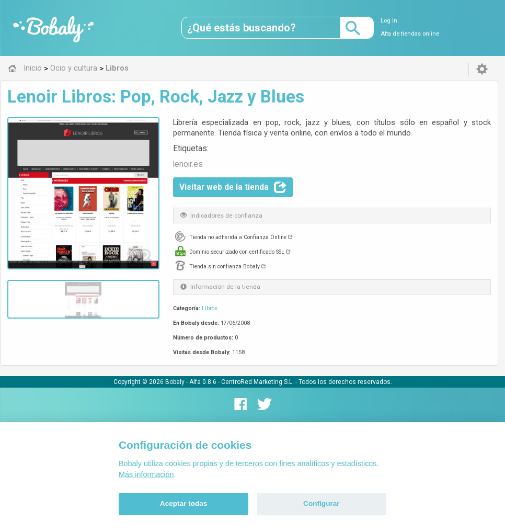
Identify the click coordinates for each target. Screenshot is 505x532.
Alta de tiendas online (410, 33)
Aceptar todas (184, 503)
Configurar (321, 503)
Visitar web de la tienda (232, 187)
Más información (146, 474)
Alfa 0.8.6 (202, 382)
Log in (389, 20)
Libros (209, 308)
